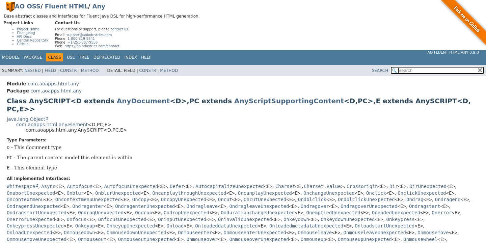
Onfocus (77, 219)
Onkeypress (400, 219)
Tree (84, 57)
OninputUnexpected (182, 219)
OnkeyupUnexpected (131, 225)
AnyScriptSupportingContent (289, 101)
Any (98, 6)
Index (131, 57)
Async (48, 186)
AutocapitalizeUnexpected (229, 186)
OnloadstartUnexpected (384, 225)
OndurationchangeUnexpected (258, 212)
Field (50, 70)
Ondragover (315, 206)
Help (146, 57)
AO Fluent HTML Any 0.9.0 (453, 52)
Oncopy (141, 199)
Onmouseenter (195, 232)
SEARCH (380, 70)
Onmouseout (92, 239)
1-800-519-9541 (81, 38)
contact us (119, 29)
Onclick (376, 193)
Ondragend (448, 199)
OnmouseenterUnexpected (255, 232)
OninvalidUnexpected (245, 219)
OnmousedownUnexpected (136, 232)
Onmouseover (202, 239)
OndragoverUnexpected (369, 206)
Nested (32, 70)
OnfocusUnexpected (122, 219)
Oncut (225, 199)
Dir (393, 186)
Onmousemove (433, 232)
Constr (68, 70)
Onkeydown (296, 219)
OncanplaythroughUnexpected (189, 193)
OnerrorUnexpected (31, 219)
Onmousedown (79, 232)
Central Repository (32, 40)
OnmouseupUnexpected (365, 239)
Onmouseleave (315, 232)
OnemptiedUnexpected (333, 212)
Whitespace (21, 186)
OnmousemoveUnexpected (36, 239)
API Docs (24, 36)
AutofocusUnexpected (131, 186)
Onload (175, 225)
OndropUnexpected (186, 212)
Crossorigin (362, 186)
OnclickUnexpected (422, 193)
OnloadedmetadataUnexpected (306, 225)
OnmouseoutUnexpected (146, 239)
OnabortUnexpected (31, 193)
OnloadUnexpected (29, 232)
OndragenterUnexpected (145, 206)
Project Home (28, 29)
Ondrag (415, 199)
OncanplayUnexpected (265, 193)
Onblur (75, 193)
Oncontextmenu (25, 199)
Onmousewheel (420, 239)
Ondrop (143, 212)
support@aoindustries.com (89, 35)
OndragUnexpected (101, 212)
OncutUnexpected (265, 199)
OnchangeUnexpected (329, 193)
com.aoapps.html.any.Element (52, 124)
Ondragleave (202, 206)
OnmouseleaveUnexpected (375, 232)
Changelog (26, 33)
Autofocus (80, 186)
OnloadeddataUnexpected (226, 225)
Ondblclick (312, 199)
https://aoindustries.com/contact (91, 46)
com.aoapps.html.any (53, 83)
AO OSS (27, 6)
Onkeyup (85, 225)
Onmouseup (313, 239)
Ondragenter (88, 206)
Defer (177, 186)
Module (11, 57)
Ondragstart (424, 206)
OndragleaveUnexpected (259, 206)
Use (71, 57)
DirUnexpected (428, 186)
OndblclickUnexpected (366, 199)
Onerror (442, 212)
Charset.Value (322, 186)
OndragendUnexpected (34, 206)
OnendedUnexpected (396, 212)
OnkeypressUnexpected (35, 225)
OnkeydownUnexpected (348, 219)
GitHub (23, 44)
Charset (285, 186)
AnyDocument (143, 101)
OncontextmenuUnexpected (88, 199)
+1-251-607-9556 (83, 42)
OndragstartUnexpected (36, 212)
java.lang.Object (26, 119)
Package (33, 57)
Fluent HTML (66, 6)
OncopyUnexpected (184, 199)
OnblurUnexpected (118, 193)
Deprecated (106, 57)
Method (90, 70)
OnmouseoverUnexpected (259, 239)
